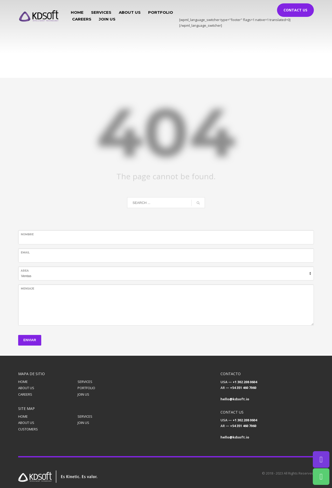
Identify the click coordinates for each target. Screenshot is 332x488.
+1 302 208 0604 (245, 382)
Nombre (27, 234)
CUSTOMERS (28, 429)
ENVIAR (29, 340)
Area (25, 270)
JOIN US (83, 394)
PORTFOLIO (86, 388)
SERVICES (85, 381)
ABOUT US (26, 388)
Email (25, 252)
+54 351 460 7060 (243, 387)
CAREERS (25, 394)
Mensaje (27, 288)
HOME (23, 381)
